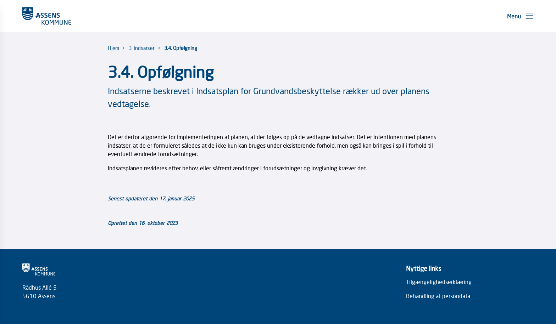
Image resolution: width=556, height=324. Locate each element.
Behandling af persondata (438, 295)
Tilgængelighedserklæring (439, 281)
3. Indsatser (142, 48)
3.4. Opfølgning (180, 48)
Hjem (113, 48)
